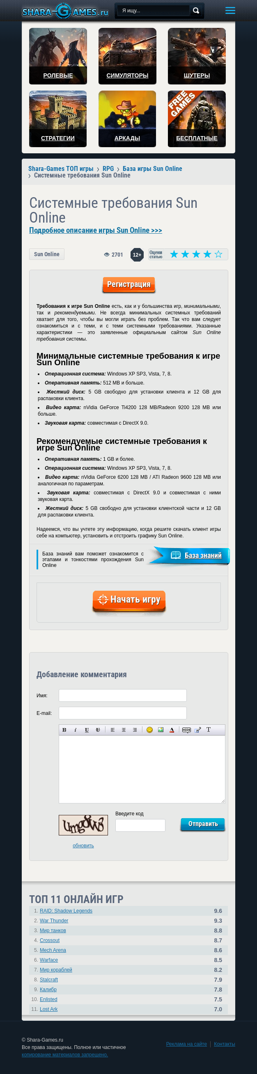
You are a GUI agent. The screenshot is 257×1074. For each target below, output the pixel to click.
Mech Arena (53, 950)
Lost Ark (48, 1009)
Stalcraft (49, 980)
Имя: (42, 696)
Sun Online (47, 254)
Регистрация (129, 284)
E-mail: (44, 713)
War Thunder (54, 921)
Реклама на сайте (186, 1044)
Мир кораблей (56, 970)
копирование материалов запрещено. (65, 1055)
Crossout (50, 940)
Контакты (224, 1044)
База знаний (203, 555)
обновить (83, 846)
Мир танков (53, 930)
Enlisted (48, 999)
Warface (49, 960)
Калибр (48, 989)
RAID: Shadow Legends (66, 911)
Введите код (129, 814)
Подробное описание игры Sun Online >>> (95, 230)
